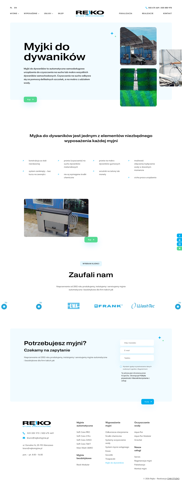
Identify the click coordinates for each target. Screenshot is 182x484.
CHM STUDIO (173, 478)
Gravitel (138, 440)
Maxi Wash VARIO (85, 448)
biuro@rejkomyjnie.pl (38, 438)
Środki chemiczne (113, 436)
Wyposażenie (30, 13)
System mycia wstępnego (117, 447)
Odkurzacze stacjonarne (116, 432)
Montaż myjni (140, 468)
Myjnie (13, 13)
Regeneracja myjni (143, 461)
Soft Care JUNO (84, 440)
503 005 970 (166, 8)
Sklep (61, 13)
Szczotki (109, 455)
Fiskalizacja (125, 13)
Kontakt (167, 13)
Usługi (47, 13)
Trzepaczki (110, 459)
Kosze (108, 451)
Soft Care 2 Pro (83, 436)
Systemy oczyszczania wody (115, 441)
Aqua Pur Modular (142, 436)
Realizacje (147, 13)
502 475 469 (153, 8)
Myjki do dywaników (114, 463)
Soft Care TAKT (84, 444)
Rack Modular (83, 464)
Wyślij (146, 402)
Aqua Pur (138, 432)
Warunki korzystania (140, 378)
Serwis (137, 457)
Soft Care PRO (83, 432)
